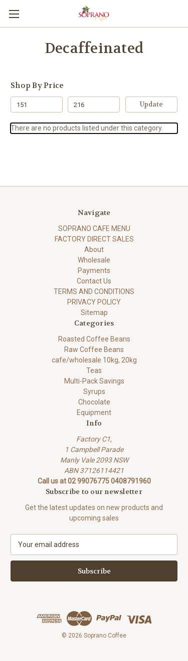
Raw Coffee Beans (94, 350)
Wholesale (94, 260)
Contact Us (94, 281)
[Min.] (37, 104)
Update (151, 104)
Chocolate (94, 402)
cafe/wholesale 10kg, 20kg (94, 360)
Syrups (94, 392)
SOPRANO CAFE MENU (94, 228)
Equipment (94, 412)
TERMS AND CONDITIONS (94, 292)
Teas (94, 370)
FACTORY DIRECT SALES (94, 239)
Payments (94, 270)
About (94, 250)
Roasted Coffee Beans (94, 339)
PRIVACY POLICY (94, 302)
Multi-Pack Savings (94, 381)
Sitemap (94, 312)
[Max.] (94, 104)
